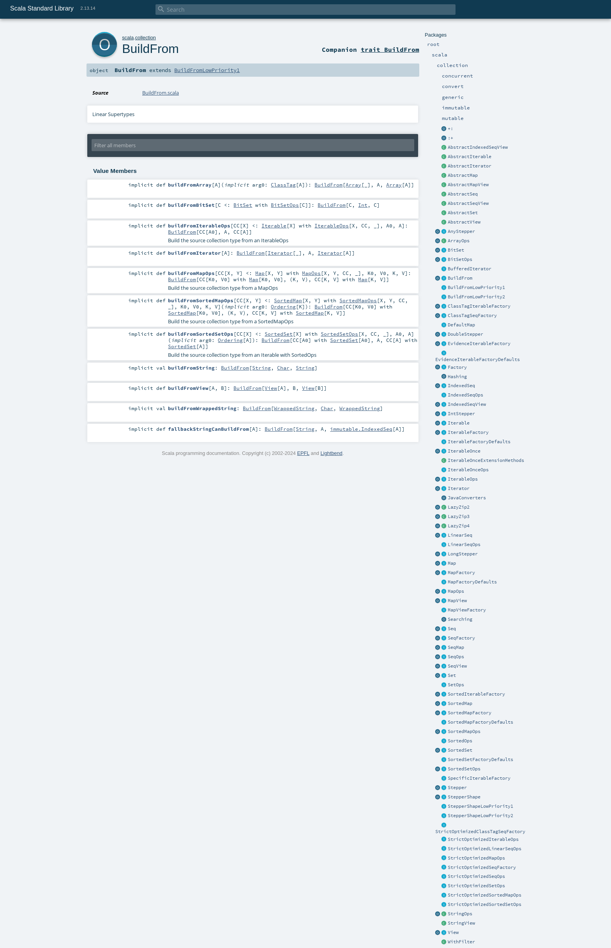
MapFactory (461, 572)
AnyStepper (461, 231)
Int (362, 205)
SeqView (457, 666)
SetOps (456, 684)
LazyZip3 (459, 516)
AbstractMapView (468, 184)
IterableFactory (468, 432)
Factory (457, 367)
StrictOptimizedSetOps (476, 885)
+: (450, 128)
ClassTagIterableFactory (479, 306)
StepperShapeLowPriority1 (480, 806)
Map (452, 563)
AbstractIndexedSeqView (478, 147)
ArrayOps (459, 240)
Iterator (459, 488)
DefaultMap (461, 325)
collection (145, 38)
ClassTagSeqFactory (472, 315)
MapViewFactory (467, 610)
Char (283, 368)
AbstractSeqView (468, 203)
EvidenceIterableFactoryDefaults (477, 359)
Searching (460, 619)
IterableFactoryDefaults (479, 441)
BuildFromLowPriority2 (476, 297)
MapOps (456, 591)
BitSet (456, 250)
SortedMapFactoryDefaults (480, 722)
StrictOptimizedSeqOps (476, 876)
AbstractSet (463, 212)
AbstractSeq (463, 194)
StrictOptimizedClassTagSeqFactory (480, 831)
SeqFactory (461, 638)
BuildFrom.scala (160, 92)
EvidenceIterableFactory (479, 343)
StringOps (460, 913)
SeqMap (456, 647)
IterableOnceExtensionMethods (486, 460)
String (261, 368)
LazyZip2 (459, 507)
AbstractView (464, 222)
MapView (457, 600)
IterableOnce (464, 451)
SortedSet (460, 750)
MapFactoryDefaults (472, 582)
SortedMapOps (464, 731)
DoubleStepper (465, 334)
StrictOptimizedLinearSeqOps (484, 848)
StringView (461, 923)
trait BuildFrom (390, 49)
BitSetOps (460, 259)
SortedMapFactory (469, 712)
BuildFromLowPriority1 (476, 287)
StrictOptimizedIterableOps (483, 839)
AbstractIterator (469, 166)
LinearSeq (460, 535)
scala (128, 38)
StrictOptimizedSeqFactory (482, 867)
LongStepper (463, 554)
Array (353, 184)
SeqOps (456, 656)
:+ (450, 138)
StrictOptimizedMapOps (476, 858)
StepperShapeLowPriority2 (480, 815)
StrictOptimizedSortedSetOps (484, 904)
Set (452, 675)
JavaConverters (467, 497)
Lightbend (331, 453)
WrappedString (294, 408)
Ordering (283, 306)
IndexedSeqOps (465, 395)
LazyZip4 (459, 526)
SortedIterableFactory (476, 694)
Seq (452, 628)
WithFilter (461, 941)
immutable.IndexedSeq (361, 429)
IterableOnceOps (468, 469)
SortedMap (460, 703)
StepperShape (464, 797)
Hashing (457, 376)
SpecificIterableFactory (479, 778)
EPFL (303, 453)
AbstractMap (463, 175)
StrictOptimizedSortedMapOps (484, 895)
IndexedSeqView (467, 404)
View (453, 932)
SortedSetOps (464, 769)
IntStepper (461, 413)
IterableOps (463, 479)
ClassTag (283, 184)
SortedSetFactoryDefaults (480, 759)
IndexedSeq (461, 385)
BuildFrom (460, 278)
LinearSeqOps (464, 544)
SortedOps (460, 741)
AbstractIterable (469, 156)
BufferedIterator (469, 268)
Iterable (459, 423)
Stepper (457, 787)
